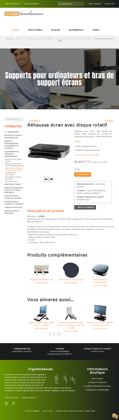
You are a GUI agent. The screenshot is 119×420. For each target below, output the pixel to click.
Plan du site (47, 411)
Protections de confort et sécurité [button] (13, 203)
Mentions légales (32, 411)
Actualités (55, 30)
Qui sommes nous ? (76, 30)
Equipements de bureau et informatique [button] (11, 154)
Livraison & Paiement (97, 382)
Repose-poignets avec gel (41, 280)
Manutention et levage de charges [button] (12, 197)
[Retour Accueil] (23, 13)
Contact (96, 30)
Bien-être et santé (12, 184)
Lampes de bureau (11, 181)
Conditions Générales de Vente (97, 386)
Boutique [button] (15, 30)
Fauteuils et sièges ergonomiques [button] (13, 137)
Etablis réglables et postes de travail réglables (13, 190)
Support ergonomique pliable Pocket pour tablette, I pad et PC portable (71, 325)
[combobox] (71, 4)
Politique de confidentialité (97, 390)
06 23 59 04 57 (12, 4)
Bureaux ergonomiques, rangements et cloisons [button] (11, 144)
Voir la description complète (87, 155)
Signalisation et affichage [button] (11, 212)
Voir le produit (41, 283)
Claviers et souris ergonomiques (10, 174)
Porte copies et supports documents (13, 178)
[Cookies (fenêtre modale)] (115, 416)
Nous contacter (31, 4)
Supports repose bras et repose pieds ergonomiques (14, 165)
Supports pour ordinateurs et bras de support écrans (14, 169)
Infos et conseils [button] (35, 30)
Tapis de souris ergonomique (70, 280)
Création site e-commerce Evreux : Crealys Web (75, 411)
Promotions (11, 132)
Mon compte (94, 4)
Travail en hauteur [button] (13, 208)
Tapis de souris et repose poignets (13, 160)
